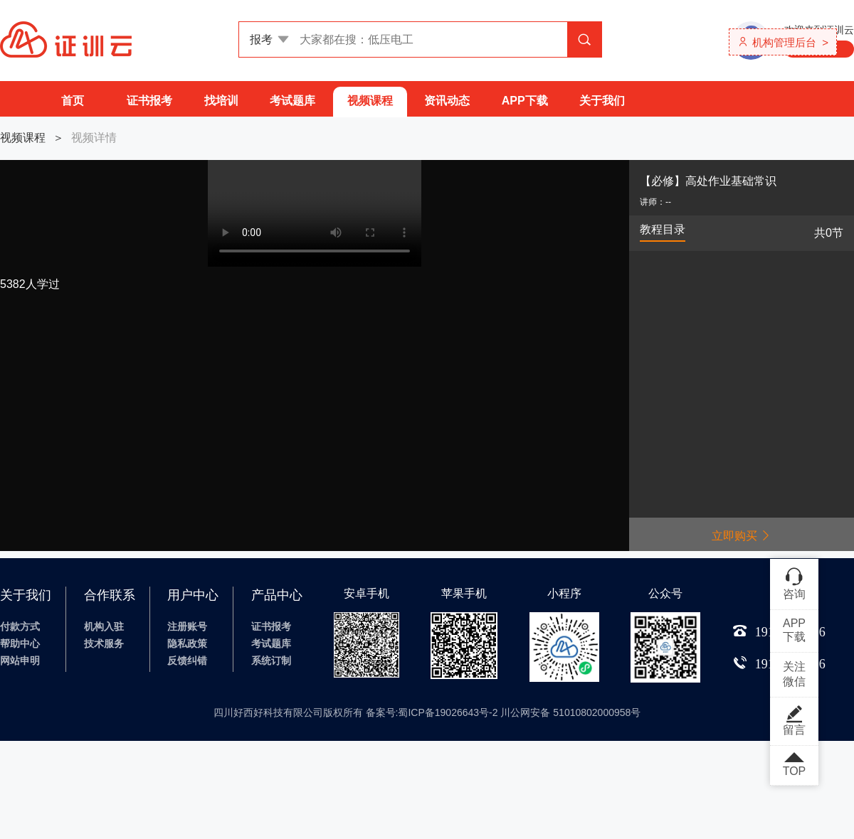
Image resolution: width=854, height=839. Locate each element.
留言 (794, 720)
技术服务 (104, 643)
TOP (794, 765)
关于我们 (602, 101)
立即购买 (741, 536)
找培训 (221, 101)
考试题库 (292, 101)
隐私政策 (187, 643)
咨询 (794, 583)
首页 (72, 101)
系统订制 (271, 660)
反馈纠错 (187, 660)
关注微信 (794, 674)
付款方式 (20, 626)
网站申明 (20, 660)
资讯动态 (447, 101)
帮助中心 (20, 643)
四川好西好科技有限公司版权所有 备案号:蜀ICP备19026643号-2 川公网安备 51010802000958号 (427, 712)
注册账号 (187, 626)
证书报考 (149, 101)
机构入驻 (104, 626)
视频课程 (370, 101)
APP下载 (525, 101)
